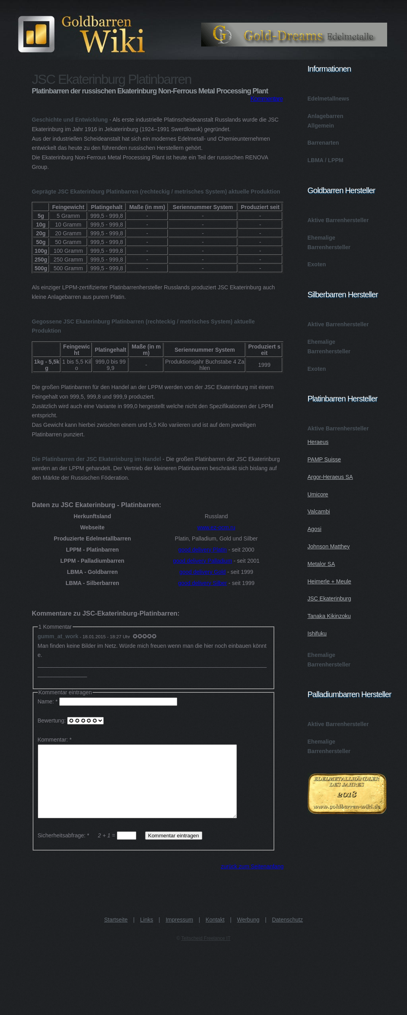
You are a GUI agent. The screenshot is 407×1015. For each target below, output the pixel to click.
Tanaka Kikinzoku (329, 616)
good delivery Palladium (202, 561)
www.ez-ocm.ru (216, 527)
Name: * (108, 701)
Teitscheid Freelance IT (206, 952)
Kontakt (214, 934)
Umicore (318, 494)
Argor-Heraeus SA (330, 477)
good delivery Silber (202, 583)
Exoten (317, 264)
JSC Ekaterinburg (329, 598)
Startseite (116, 934)
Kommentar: (53, 739)
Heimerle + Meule (329, 581)
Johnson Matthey (329, 546)
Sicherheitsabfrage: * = (88, 849)
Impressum (179, 934)
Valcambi (319, 511)
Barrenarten (323, 142)
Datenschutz (287, 934)
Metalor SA (321, 564)
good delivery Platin (202, 549)
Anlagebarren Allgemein (325, 121)
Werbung (248, 934)
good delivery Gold (202, 572)
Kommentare (266, 98)
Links (146, 934)
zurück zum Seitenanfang (252, 880)
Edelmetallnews (328, 98)
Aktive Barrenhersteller (338, 220)
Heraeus (318, 442)
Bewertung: (71, 720)
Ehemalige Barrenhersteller (329, 242)
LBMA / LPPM (325, 160)
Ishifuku (317, 633)
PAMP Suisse (324, 459)
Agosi (315, 529)
